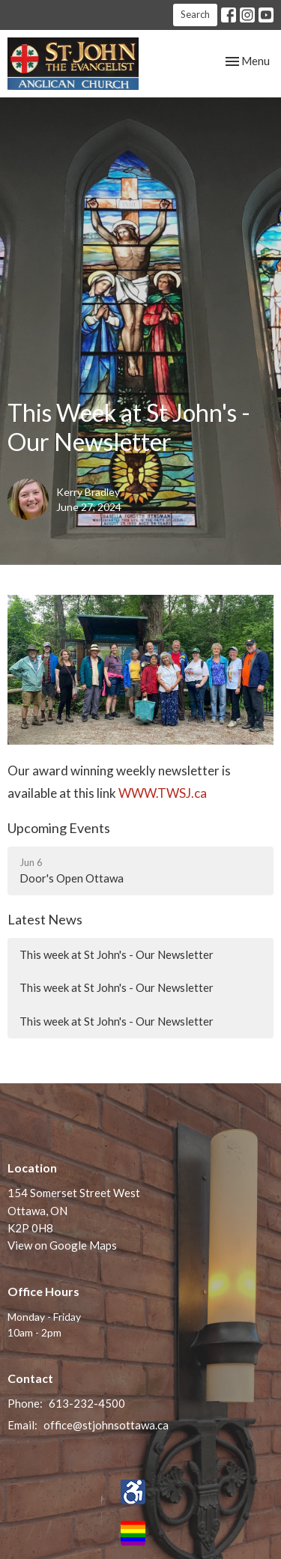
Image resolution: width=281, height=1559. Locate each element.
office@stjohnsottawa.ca (106, 1425)
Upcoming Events (58, 828)
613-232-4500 (87, 1403)
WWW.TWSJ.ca (163, 793)
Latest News (44, 919)
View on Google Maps (62, 1245)
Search (195, 14)
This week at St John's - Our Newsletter (116, 954)
